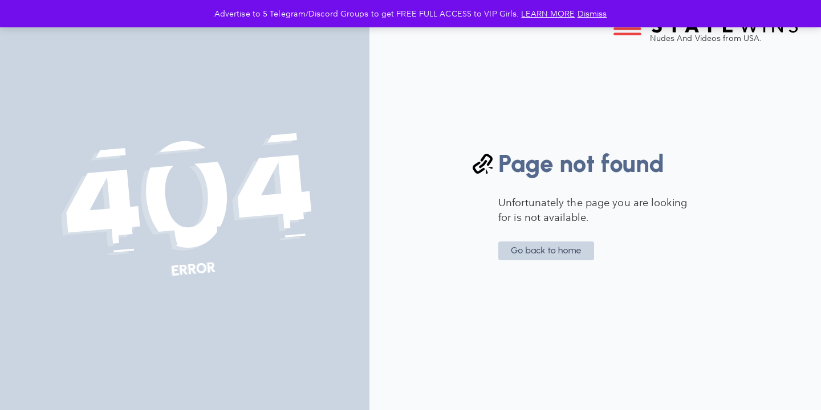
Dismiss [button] (592, 13)
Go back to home (546, 250)
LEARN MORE (548, 13)
